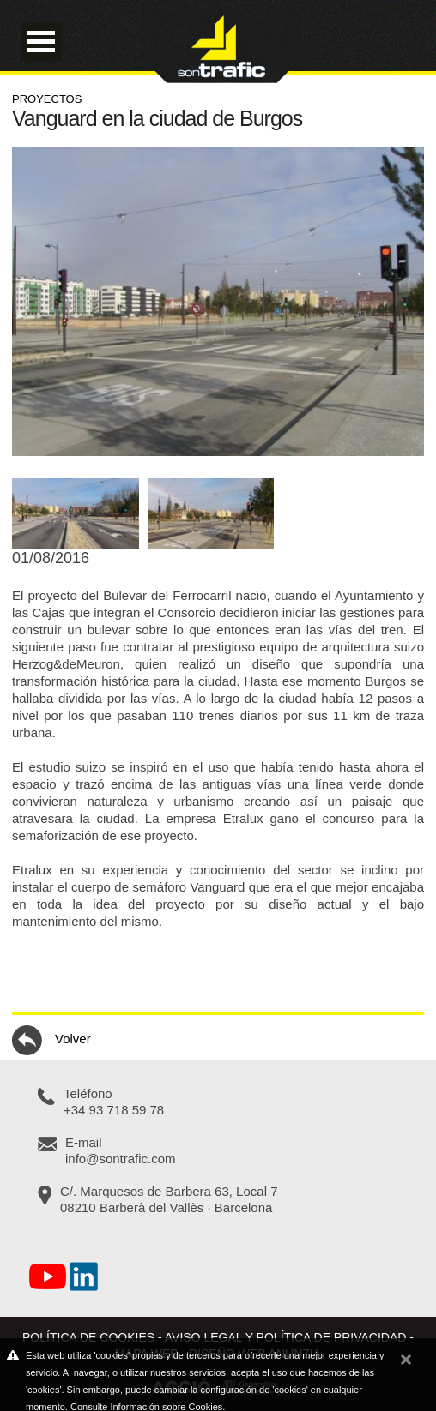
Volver (51, 1040)
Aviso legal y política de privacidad (286, 1337)
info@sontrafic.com (120, 1158)
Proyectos (47, 99)
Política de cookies (88, 1337)
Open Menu (41, 41)
